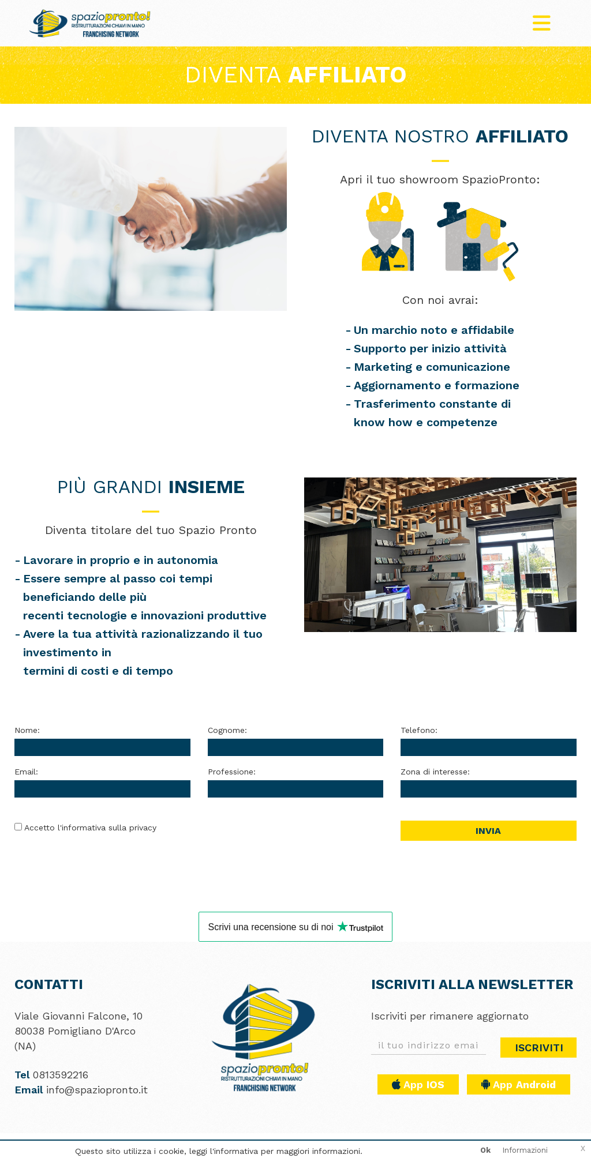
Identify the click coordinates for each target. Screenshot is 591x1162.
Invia (488, 830)
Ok (485, 1150)
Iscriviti (539, 1047)
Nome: (27, 730)
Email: (26, 772)
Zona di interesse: (435, 772)
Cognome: (227, 730)
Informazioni (525, 1150)
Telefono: (419, 730)
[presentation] (295, 843)
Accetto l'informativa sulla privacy (90, 827)
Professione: (232, 772)
